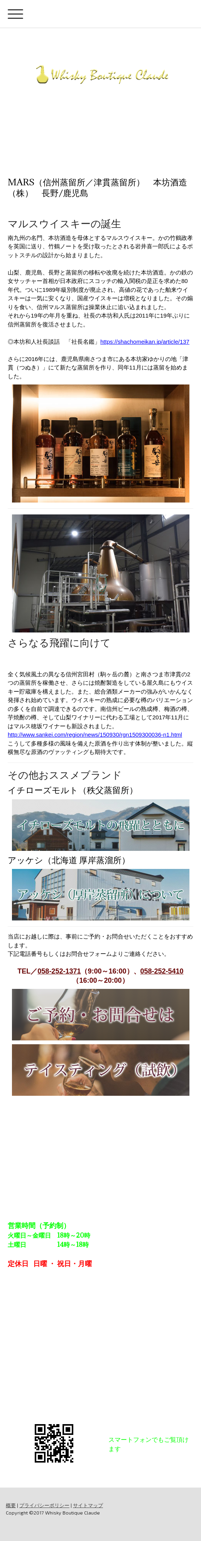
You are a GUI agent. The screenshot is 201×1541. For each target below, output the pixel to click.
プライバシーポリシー (44, 1505)
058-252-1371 (59, 971)
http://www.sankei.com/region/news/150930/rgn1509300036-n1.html (95, 734)
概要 (11, 1505)
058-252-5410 (162, 971)
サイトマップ (88, 1505)
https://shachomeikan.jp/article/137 (144, 341)
